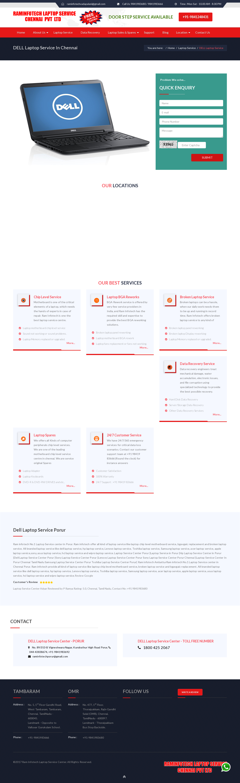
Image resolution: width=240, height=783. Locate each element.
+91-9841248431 (195, 17)
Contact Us (202, 32)
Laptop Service (63, 32)
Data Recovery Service (197, 364)
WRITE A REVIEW (190, 692)
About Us (39, 32)
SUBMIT (207, 157)
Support (149, 32)
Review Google (84, 575)
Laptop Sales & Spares (122, 32)
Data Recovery (90, 32)
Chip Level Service (47, 297)
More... (71, 343)
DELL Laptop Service (211, 47)
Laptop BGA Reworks (123, 297)
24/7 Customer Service (124, 435)
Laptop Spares (45, 435)
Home (21, 32)
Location (181, 32)
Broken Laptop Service (197, 297)
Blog (165, 32)
